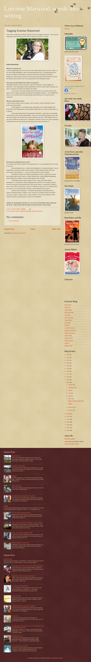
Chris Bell (67, 307)
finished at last (8, 559)
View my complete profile (72, 444)
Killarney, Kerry (16, 456)
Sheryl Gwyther (69, 340)
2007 (68, 430)
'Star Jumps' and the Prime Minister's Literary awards (27, 523)
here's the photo (16, 486)
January (70, 410)
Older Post (56, 229)
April (69, 396)
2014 (68, 382)
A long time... (15, 616)
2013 (68, 413)
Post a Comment (14, 221)
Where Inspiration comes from (20, 543)
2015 (68, 379)
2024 (68, 354)
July (69, 390)
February (71, 407)
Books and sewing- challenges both (22, 533)
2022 (68, 360)
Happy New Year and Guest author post (23, 576)
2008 (68, 427)
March (70, 398)
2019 (68, 368)
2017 (68, 374)
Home (32, 229)
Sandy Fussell (69, 338)
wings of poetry (16, 596)
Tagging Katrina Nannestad (75, 401)
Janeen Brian (68, 320)
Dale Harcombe (69, 312)
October (70, 385)
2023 (68, 357)
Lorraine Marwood (70, 328)
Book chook (68, 305)
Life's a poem (71, 439)
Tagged (70, 404)
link (31, 203)
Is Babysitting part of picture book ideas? (23, 496)
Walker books (68, 346)
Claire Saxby (68, 310)
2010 (68, 422)
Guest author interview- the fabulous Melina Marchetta (27, 566)
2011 (68, 419)
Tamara (67, 343)
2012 (68, 416)
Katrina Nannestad (25, 211)
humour (17, 211)
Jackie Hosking (69, 317)
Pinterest (67, 29)
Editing (6, 506)
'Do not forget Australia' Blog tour (21, 513)
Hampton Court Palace (18, 466)
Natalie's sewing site (70, 330)
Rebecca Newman (70, 333)
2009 (68, 425)
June (69, 393)
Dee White (68, 315)
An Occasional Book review (20, 586)
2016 (68, 377)
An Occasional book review (20, 646)
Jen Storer (68, 323)
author (13, 211)
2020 (68, 366)
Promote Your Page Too (70, 93)
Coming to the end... (18, 636)
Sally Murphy (68, 335)
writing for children (37, 211)
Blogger (61, 658)
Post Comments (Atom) (19, 233)
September (71, 387)
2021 (68, 363)
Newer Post (9, 229)
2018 (68, 371)
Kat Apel (67, 325)
